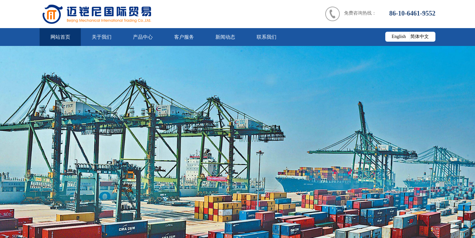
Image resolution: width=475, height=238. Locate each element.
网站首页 (60, 37)
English (399, 36)
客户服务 (184, 37)
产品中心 (143, 37)
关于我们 (101, 37)
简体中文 (419, 36)
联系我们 (266, 37)
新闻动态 (225, 37)
